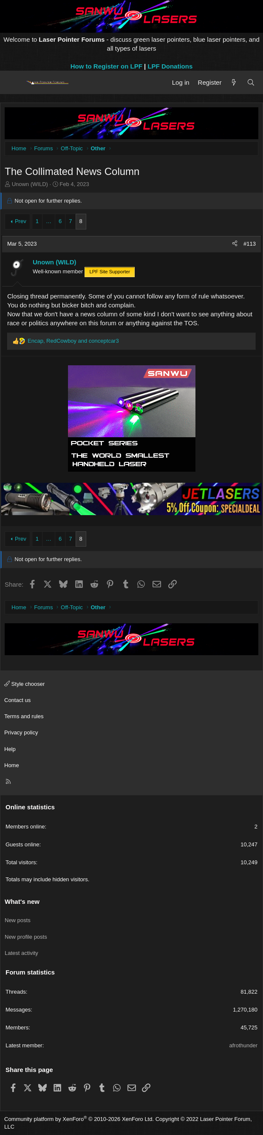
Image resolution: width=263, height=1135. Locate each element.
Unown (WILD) (30, 184)
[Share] (234, 244)
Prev (20, 221)
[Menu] (14, 82)
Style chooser (24, 684)
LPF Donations (169, 66)
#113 (249, 244)
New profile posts (26, 937)
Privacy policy (21, 732)
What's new (22, 901)
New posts (18, 920)
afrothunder (243, 1045)
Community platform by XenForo (79, 1119)
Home (11, 765)
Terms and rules (23, 716)
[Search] (251, 82)
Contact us (17, 700)
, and (73, 341)
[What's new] (234, 82)
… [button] (48, 221)
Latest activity (21, 953)
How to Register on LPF (106, 66)
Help (10, 749)
